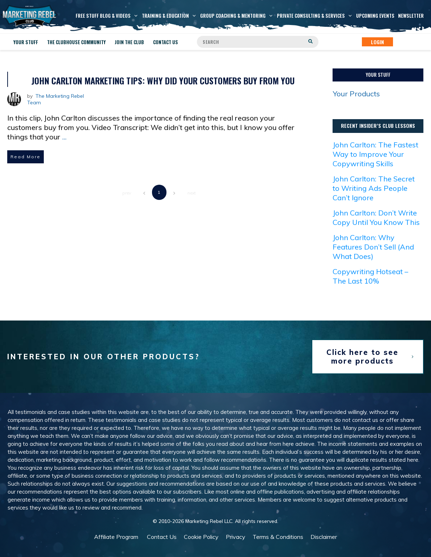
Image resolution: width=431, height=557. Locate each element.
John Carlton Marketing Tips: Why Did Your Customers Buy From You (163, 80)
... (64, 136)
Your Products (356, 93)
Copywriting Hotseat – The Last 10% (370, 276)
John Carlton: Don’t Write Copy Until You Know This (376, 217)
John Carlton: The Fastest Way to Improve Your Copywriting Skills (375, 154)
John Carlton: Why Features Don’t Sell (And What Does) (373, 247)
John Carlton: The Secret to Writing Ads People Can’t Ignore (374, 188)
